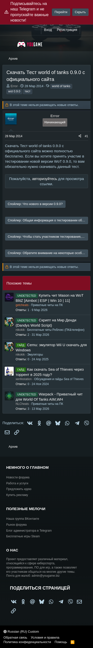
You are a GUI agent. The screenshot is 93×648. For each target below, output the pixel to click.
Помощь (61, 642)
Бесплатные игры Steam (23, 536)
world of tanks (61, 86)
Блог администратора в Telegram (29, 530)
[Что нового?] (85, 30)
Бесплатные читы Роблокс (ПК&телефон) (56, 330)
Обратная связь (15, 637)
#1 (86, 136)
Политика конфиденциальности (27, 642)
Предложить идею (18, 489)
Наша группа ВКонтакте (22, 518)
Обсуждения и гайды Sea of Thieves (59, 379)
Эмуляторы (35, 354)
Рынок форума (16, 524)
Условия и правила (45, 637)
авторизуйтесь (44, 179)
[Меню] (9, 43)
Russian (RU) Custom (21, 631)
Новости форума (18, 477)
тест (28, 91)
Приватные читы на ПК (47, 305)
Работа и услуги (17, 483)
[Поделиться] (80, 136)
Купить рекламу (17, 495)
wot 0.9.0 (14, 91)
